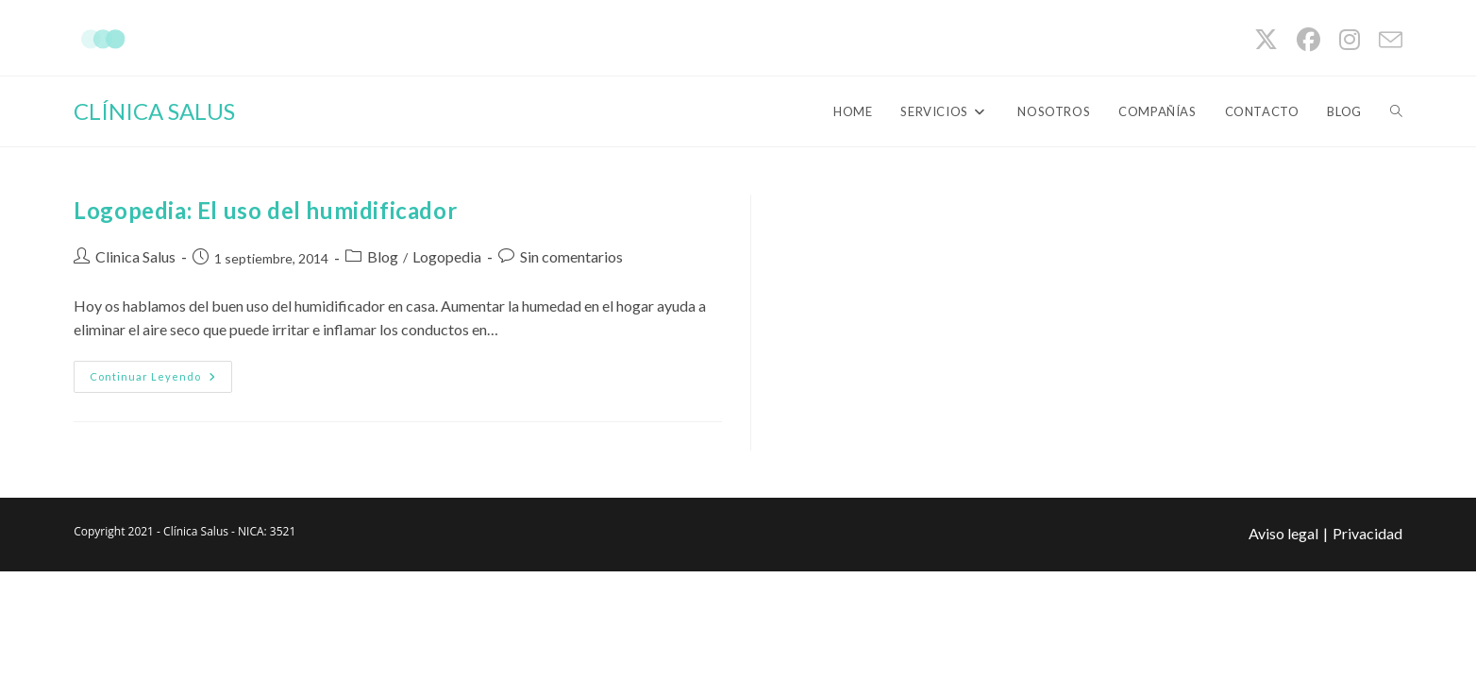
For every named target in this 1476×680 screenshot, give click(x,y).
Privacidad (1367, 533)
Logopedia (446, 256)
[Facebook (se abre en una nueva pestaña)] (1308, 40)
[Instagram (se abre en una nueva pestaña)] (1349, 40)
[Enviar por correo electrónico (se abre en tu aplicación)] (1385, 40)
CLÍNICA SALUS (154, 111)
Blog (382, 256)
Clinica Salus (135, 256)
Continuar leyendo (161, 380)
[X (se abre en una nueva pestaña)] (1266, 40)
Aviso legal (1283, 533)
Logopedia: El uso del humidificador (265, 210)
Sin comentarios (571, 256)
